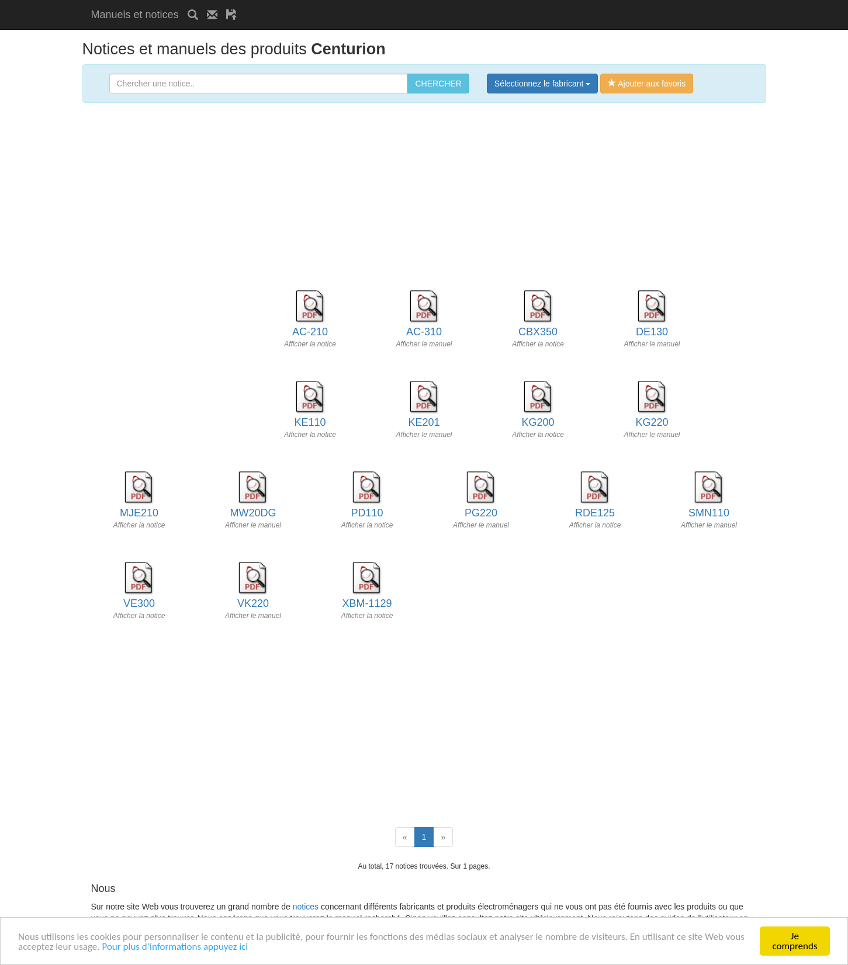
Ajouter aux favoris (647, 83)
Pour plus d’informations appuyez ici (175, 946)
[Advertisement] (382, 4)
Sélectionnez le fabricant (542, 83)
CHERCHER (438, 83)
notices (306, 906)
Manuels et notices (135, 14)
